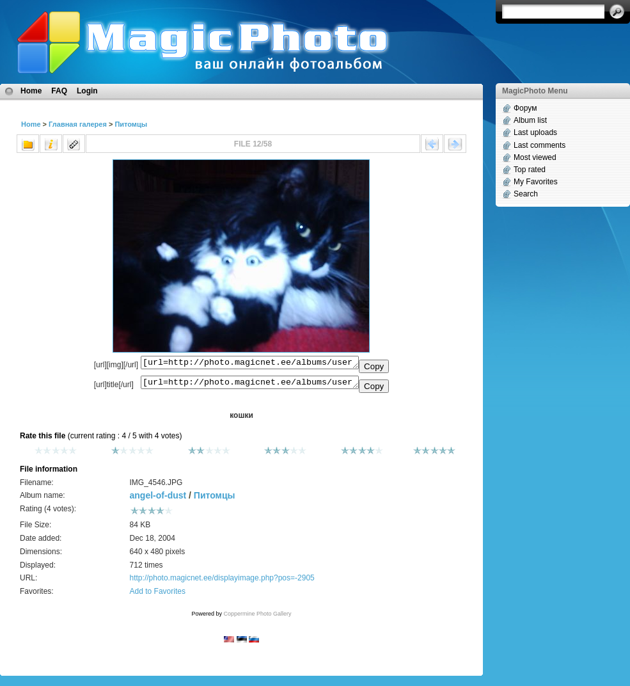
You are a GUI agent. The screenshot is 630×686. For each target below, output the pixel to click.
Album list (530, 120)
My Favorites (536, 181)
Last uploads (535, 132)
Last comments (539, 145)
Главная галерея (78, 124)
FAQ (59, 90)
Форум (525, 108)
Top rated (530, 169)
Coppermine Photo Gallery (257, 617)
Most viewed (535, 157)
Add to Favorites (157, 595)
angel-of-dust (158, 499)
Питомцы (130, 124)
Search (526, 193)
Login (87, 90)
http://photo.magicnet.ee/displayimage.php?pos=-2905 (222, 581)
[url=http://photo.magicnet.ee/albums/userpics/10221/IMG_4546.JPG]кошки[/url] (250, 385)
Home (31, 90)
